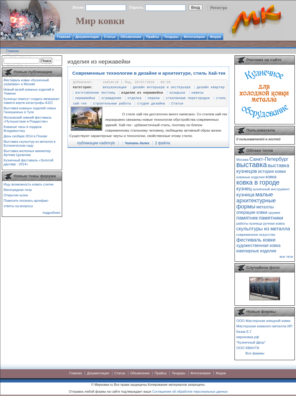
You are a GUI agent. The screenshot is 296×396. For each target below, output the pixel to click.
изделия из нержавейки (142, 93)
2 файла (162, 143)
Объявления (131, 37)
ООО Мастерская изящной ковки (263, 321)
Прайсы (152, 37)
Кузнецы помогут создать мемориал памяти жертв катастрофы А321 (31, 100)
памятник (247, 217)
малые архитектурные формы (256, 200)
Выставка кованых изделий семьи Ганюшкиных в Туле (30, 110)
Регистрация (222, 7)
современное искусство (255, 234)
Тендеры (171, 37)
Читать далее (137, 143)
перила (154, 98)
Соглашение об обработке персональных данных (190, 391)
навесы (197, 93)
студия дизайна (151, 103)
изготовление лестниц (95, 93)
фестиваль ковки (256, 239)
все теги (286, 256)
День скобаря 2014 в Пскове (25, 136)
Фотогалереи (194, 37)
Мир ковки (100, 20)
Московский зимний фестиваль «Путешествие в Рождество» (28, 119)
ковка (271, 176)
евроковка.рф (247, 337)
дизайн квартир (211, 87)
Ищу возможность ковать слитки (28, 184)
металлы (265, 206)
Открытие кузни (16, 195)
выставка (251, 165)
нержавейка (85, 98)
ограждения (111, 98)
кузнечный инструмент (271, 189)
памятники (271, 217)
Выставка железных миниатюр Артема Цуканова (27, 153)
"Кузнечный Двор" (251, 342)
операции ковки (251, 212)
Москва (242, 159)
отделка (134, 98)
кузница (245, 194)
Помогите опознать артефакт (26, 200)
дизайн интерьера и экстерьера (162, 87)
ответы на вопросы (18, 206)
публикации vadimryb (96, 143)
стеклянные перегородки (187, 98)
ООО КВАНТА (247, 348)
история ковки (272, 171)
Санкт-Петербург (268, 159)
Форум (215, 37)
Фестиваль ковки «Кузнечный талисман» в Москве (26, 82)
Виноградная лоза (18, 190)
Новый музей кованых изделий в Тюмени (29, 91)
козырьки (177, 93)
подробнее (51, 212)
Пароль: (137, 7)
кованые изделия (250, 177)
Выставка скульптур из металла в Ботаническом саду (29, 143)
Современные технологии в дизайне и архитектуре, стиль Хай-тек (148, 73)
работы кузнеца (249, 223)
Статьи (109, 37)
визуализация (115, 87)
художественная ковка (258, 245)
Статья (177, 103)
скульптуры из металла (263, 228)
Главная (63, 37)
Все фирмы (254, 353)
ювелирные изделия (256, 250)
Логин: (78, 7)
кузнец (244, 188)
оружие (274, 212)
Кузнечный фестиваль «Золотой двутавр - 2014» (28, 162)
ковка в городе (257, 182)
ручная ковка (274, 223)
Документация (87, 37)
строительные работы (112, 103)
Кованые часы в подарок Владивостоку (23, 129)
